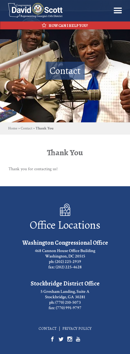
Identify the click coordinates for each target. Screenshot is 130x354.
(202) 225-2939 (68, 262)
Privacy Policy (76, 328)
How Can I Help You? (65, 25)
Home (12, 128)
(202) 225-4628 (69, 267)
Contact (26, 128)
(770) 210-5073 (68, 302)
